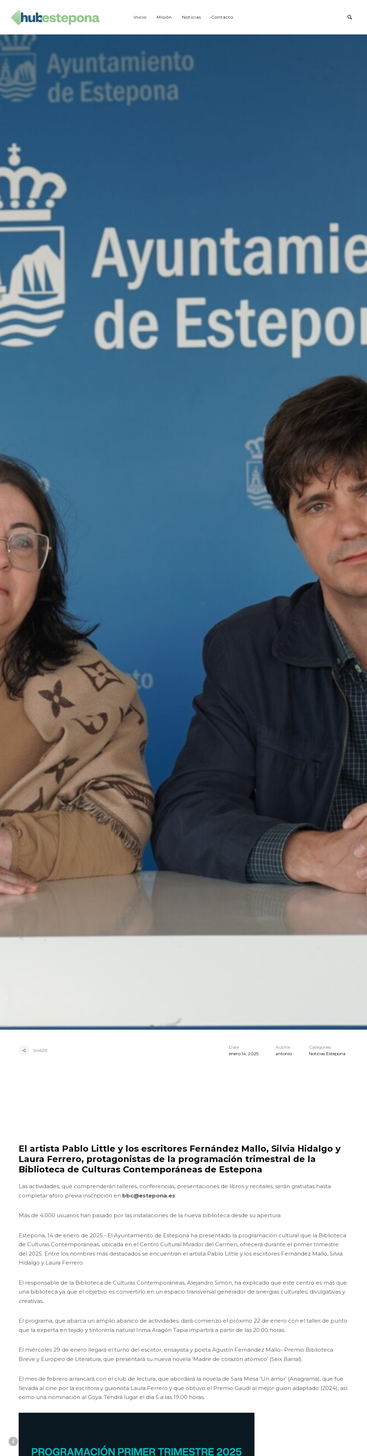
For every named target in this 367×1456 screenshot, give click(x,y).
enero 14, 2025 (243, 1053)
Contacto (222, 17)
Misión (164, 17)
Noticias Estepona (327, 1053)
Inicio (140, 17)
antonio (284, 1053)
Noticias (191, 17)
